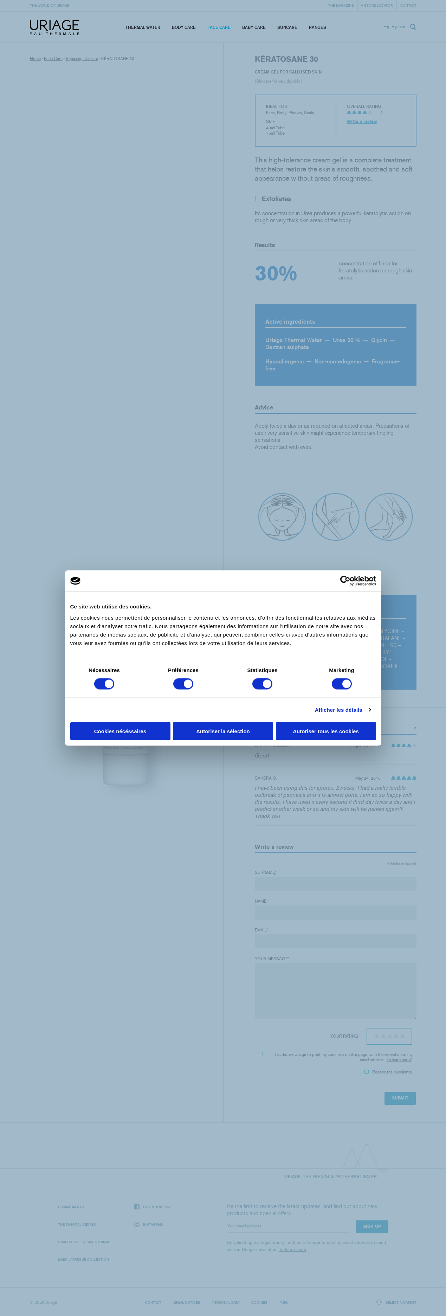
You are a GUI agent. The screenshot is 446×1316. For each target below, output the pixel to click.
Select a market (396, 1302)
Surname (265, 872)
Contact (408, 5)
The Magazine (341, 5)
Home (35, 58)
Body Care (184, 27)
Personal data (225, 1302)
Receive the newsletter (388, 1072)
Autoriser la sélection (223, 731)
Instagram (148, 1224)
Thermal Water (142, 27)
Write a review (362, 121)
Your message (272, 958)
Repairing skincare (82, 58)
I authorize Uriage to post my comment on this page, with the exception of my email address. (335, 1057)
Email (261, 930)
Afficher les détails (338, 710)
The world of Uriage (49, 5)
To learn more (399, 1059)
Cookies (259, 1302)
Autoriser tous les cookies (326, 731)
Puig (283, 1302)
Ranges (317, 27)
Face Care (219, 27)
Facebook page (153, 1207)
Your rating (345, 1036)
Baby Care (254, 27)
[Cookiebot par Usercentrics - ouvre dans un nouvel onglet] (345, 581)
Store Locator (378, 5)
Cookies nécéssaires (120, 731)
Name (261, 901)
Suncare (287, 27)
